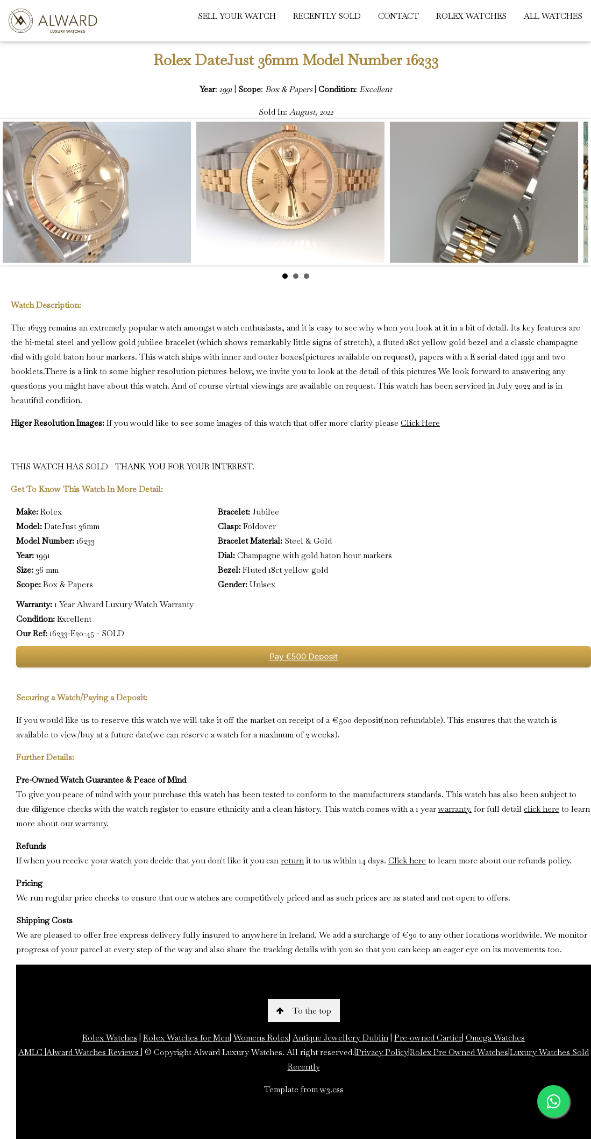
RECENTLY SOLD (327, 16)
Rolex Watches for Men (186, 1037)
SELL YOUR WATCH (237, 16)
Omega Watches (495, 1037)
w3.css (332, 1089)
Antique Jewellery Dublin (340, 1037)
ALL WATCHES (553, 16)
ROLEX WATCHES (471, 16)
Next (574, 192)
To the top (303, 1011)
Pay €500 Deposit (303, 656)
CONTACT (398, 16)
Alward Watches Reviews (93, 1052)
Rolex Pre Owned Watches (459, 1052)
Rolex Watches (109, 1037)
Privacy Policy (382, 1052)
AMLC (31, 1052)
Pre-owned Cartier (428, 1037)
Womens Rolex (261, 1037)
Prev (16, 192)
